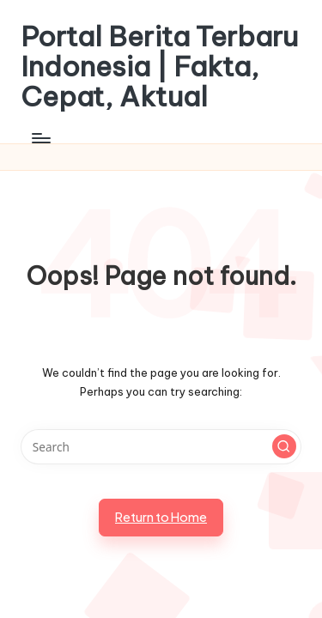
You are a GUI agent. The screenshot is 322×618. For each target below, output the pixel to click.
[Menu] (40, 138)
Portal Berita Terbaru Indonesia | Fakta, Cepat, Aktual (159, 66)
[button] (284, 446)
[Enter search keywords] (161, 447)
